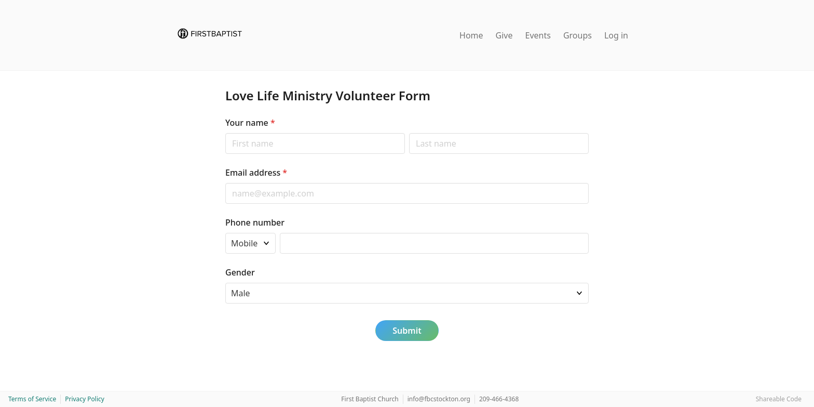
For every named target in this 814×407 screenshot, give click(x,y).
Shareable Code (779, 399)
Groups (577, 35)
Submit (406, 330)
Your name (250, 122)
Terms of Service (32, 399)
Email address (256, 172)
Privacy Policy (84, 399)
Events (538, 35)
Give (504, 35)
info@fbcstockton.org (439, 399)
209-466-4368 (499, 399)
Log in (616, 35)
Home (471, 35)
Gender (240, 272)
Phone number (254, 222)
